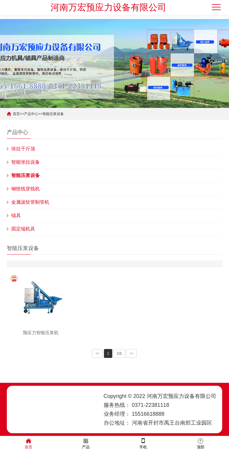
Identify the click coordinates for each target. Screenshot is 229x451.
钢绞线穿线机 (25, 188)
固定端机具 (23, 228)
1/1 (119, 353)
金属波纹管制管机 (30, 202)
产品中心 (31, 114)
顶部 (200, 443)
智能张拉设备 (25, 162)
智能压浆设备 (53, 114)
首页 (16, 114)
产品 (86, 443)
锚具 (16, 215)
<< (97, 353)
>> (131, 353)
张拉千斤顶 (23, 148)
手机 (143, 443)
